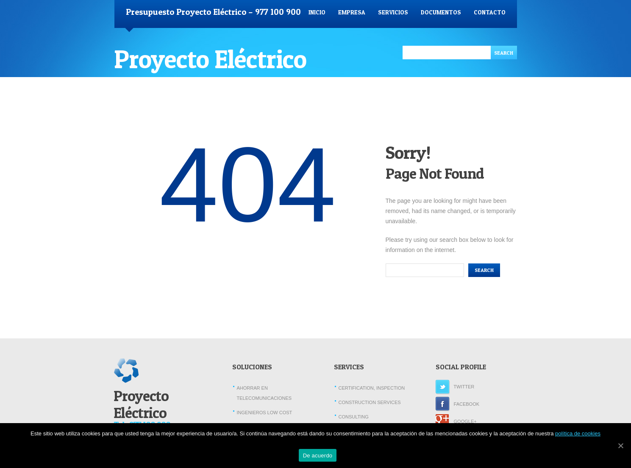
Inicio (317, 12)
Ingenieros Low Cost (264, 412)
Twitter (455, 386)
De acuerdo (318, 455)
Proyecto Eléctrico (210, 59)
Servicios (393, 12)
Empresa (351, 12)
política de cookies (577, 433)
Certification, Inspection (372, 387)
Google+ (456, 421)
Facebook (458, 404)
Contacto (490, 12)
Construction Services (370, 402)
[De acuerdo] (620, 445)
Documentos (441, 12)
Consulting (354, 416)
